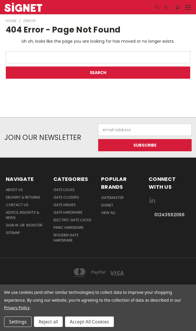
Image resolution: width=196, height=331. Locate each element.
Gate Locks (64, 189)
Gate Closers (66, 197)
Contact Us (17, 204)
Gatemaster (112, 197)
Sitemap (13, 232)
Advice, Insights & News (22, 215)
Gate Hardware (67, 212)
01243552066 (169, 215)
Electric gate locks (72, 219)
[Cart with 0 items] (177, 7)
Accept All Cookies (89, 322)
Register (34, 225)
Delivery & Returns (23, 197)
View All (108, 212)
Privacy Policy (16, 307)
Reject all (48, 322)
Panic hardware (68, 227)
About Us (14, 189)
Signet (107, 205)
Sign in (12, 225)
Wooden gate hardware (65, 238)
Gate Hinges (64, 204)
